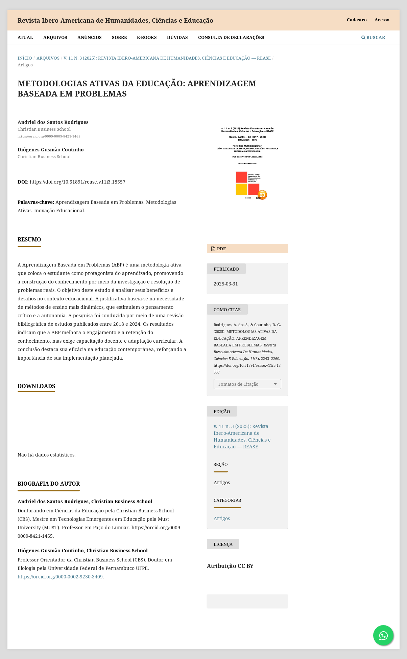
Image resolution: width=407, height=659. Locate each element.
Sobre (119, 37)
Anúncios (89, 37)
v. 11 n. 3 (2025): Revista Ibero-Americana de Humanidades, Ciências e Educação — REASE (167, 58)
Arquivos (55, 37)
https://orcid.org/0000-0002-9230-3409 (60, 576)
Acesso (382, 20)
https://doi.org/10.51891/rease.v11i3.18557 (77, 181)
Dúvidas (177, 37)
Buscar (373, 37)
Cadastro (357, 20)
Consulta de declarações (231, 37)
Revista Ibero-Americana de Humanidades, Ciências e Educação (115, 20)
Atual (25, 37)
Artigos (222, 518)
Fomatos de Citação (238, 384)
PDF (221, 249)
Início (25, 58)
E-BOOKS (147, 37)
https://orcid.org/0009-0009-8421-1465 (49, 136)
